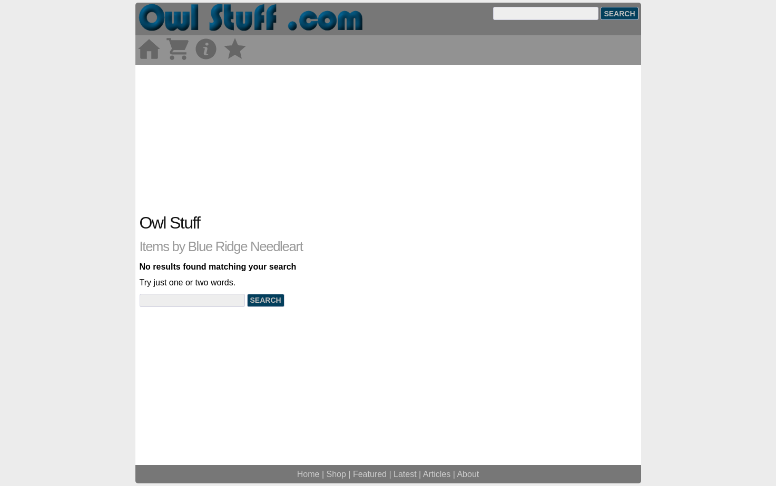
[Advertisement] (388, 138)
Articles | (440, 474)
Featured (370, 474)
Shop (336, 474)
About (468, 474)
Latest (405, 474)
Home (308, 474)
